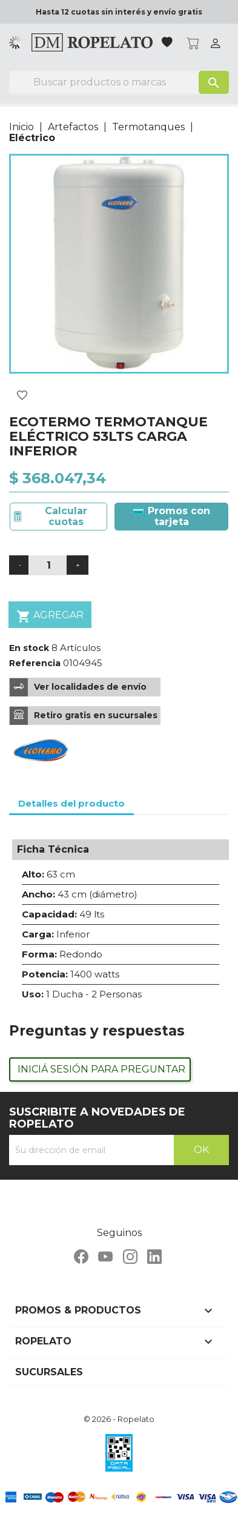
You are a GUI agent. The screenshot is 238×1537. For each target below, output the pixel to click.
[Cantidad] (48, 565)
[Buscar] (119, 82)
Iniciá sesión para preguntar (101, 1069)
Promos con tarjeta (171, 516)
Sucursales (49, 1372)
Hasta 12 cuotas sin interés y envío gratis (119, 11)
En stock (29, 648)
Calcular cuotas (66, 516)
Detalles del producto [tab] (71, 803)
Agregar (50, 616)
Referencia (35, 663)
